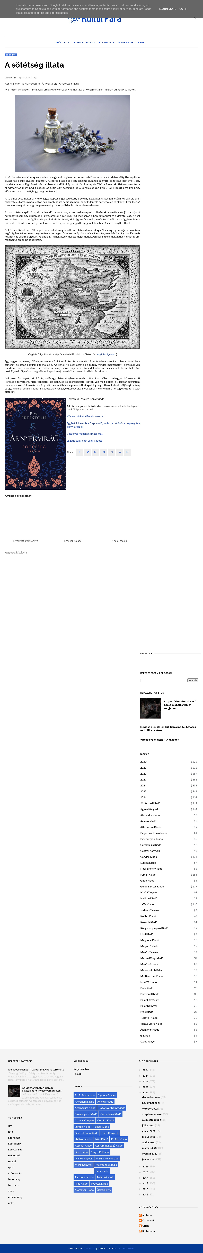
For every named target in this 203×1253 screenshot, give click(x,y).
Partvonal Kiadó (149, 993)
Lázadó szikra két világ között (84, 440)
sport (11, 1167)
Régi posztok (81, 1069)
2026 (143, 797)
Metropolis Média (151, 970)
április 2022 (148, 1142)
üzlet (11, 1203)
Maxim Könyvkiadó (151, 958)
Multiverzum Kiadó (151, 976)
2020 (143, 761)
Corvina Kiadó (148, 856)
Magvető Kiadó (149, 946)
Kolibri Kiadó (148, 916)
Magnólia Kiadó (149, 940)
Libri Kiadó (146, 934)
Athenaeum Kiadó (150, 827)
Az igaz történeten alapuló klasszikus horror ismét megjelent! (179, 705)
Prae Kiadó (146, 1011)
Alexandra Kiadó (150, 815)
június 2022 (148, 1131)
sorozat (11, 55)
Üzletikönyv (147, 1041)
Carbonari (148, 1220)
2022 (143, 773)
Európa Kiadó (148, 862)
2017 (145, 1189)
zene (11, 1191)
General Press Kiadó (152, 886)
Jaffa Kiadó (147, 904)
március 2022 (150, 1148)
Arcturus (147, 1215)
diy (10, 1125)
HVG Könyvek (148, 892)
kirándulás (14, 1137)
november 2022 (151, 1103)
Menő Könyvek (149, 964)
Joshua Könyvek (149, 910)
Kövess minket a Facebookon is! (85, 416)
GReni (14, 78)
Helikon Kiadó (148, 898)
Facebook (106, 42)
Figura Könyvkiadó (151, 868)
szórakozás (15, 1173)
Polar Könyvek (148, 1005)
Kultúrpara (148, 1231)
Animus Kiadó (148, 821)
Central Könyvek (150, 850)
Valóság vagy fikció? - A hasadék (159, 739)
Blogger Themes (125, 1248)
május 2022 (148, 1137)
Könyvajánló (84, 42)
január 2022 (149, 1159)
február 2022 (149, 1153)
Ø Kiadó (145, 1035)
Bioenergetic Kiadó (151, 838)
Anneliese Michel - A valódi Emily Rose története (36, 1069)
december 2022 (151, 1097)
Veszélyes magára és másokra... (85, 433)
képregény (14, 1143)
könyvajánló (15, 1149)
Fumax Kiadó (148, 874)
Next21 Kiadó (148, 982)
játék (11, 1131)
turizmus (13, 1185)
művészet (14, 1155)
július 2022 (148, 1125)
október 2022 (150, 1108)
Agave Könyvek (149, 809)
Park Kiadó (146, 987)
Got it (183, 9)
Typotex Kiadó (149, 1017)
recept (12, 1161)
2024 (143, 785)
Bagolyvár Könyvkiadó (153, 832)
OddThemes (89, 1248)
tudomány (14, 1179)
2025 (143, 791)
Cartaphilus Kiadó (150, 844)
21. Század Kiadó (150, 803)
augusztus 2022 (151, 1120)
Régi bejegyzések (131, 42)
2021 (143, 767)
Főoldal (63, 42)
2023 (143, 779)
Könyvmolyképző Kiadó (154, 928)
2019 (145, 1177)
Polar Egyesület (149, 999)
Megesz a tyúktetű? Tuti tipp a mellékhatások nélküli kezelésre (168, 729)
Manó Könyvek (149, 952)
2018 (145, 1183)
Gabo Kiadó (147, 880)
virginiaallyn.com (106, 354)
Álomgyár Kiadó (149, 1029)
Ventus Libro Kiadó (151, 1023)
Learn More (167, 9)
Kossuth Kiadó (148, 922)
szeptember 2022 (152, 1114)
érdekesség (15, 1197)
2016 (145, 1194)
